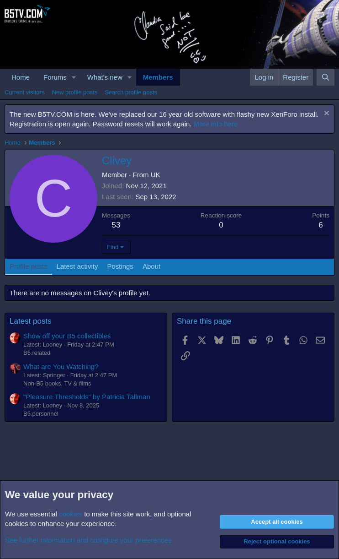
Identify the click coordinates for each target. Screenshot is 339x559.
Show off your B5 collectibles (67, 336)
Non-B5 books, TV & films (57, 383)
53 (116, 225)
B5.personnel (40, 413)
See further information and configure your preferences (88, 540)
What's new (104, 77)
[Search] (325, 77)
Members (158, 77)
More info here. (217, 124)
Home (20, 77)
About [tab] (151, 266)
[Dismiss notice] (325, 114)
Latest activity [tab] (77, 266)
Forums (55, 77)
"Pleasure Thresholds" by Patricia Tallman (86, 397)
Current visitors (24, 92)
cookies (70, 514)
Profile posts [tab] (29, 266)
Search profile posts (131, 92)
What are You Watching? (61, 366)
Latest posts (31, 321)
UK (155, 175)
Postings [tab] (120, 266)
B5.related (36, 352)
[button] (74, 77)
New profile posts (74, 92)
